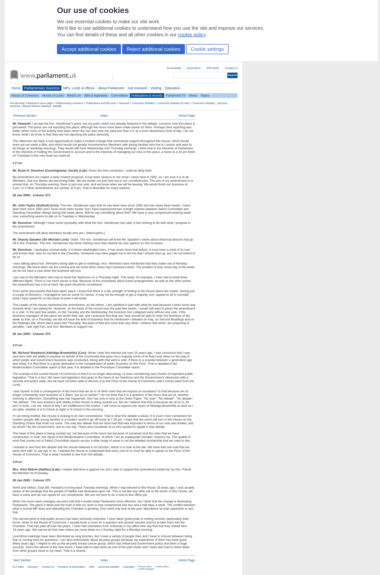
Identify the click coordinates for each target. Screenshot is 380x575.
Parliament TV (176, 95)
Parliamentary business (42, 88)
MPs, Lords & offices (79, 88)
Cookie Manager (146, 569)
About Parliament (111, 88)
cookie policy (192, 34)
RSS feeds (212, 68)
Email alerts (194, 68)
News (193, 95)
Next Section (22, 560)
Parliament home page (39, 103)
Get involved (137, 88)
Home (16, 88)
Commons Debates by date (174, 103)
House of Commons (25, 95)
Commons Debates (143, 103)
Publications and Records (101, 103)
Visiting (155, 88)
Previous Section (25, 115)
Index (104, 115)
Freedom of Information (71, 566)
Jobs (91, 566)
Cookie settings (207, 49)
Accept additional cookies (89, 49)
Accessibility (174, 68)
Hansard (124, 103)
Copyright (128, 566)
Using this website (108, 566)
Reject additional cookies (153, 49)
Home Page (186, 115)
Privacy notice (145, 566)
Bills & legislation (96, 95)
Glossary (33, 566)
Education (172, 88)
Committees (119, 95)
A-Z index (18, 566)
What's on (74, 95)
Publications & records (147, 95)
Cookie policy (162, 566)
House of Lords (52, 95)
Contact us (231, 68)
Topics (205, 95)
